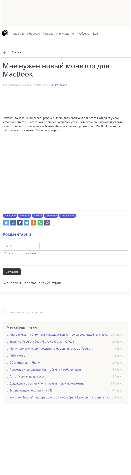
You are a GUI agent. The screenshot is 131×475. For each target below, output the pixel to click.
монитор (52, 215)
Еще (95, 33)
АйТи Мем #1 (18, 355)
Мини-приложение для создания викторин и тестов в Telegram (51, 348)
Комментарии (58, 84)
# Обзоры (83, 33)
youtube (25, 215)
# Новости (33, 33)
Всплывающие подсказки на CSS (31, 390)
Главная (18, 33)
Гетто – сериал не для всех (27, 376)
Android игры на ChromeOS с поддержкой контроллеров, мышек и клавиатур (61, 334)
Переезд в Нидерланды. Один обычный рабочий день (46, 369)
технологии (68, 215)
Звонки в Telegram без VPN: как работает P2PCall (42, 341)
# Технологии (65, 33)
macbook (11, 215)
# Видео (48, 33)
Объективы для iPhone (25, 362)
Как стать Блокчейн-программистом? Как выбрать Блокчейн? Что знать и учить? (63, 397)
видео (38, 215)
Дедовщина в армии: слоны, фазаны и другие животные (47, 383)
